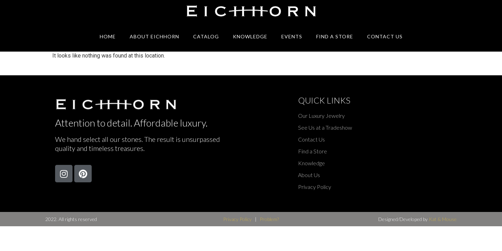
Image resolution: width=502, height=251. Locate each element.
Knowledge (250, 36)
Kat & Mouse (443, 219)
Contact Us (385, 36)
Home (108, 36)
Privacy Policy (237, 219)
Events (291, 36)
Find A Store (334, 36)
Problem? (269, 219)
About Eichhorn (154, 36)
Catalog (206, 36)
